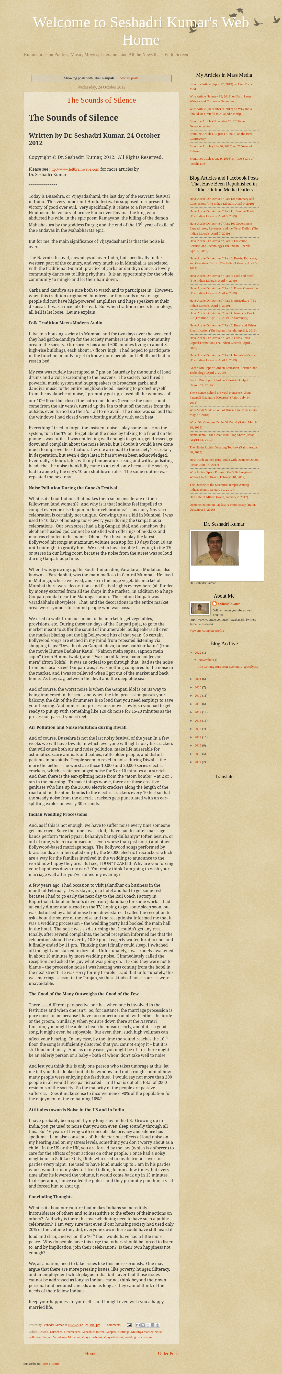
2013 (198, 745)
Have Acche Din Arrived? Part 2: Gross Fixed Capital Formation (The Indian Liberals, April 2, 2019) (221, 343)
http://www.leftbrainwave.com (74, 169)
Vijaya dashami (92, 1337)
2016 (198, 720)
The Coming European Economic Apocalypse (228, 666)
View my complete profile (207, 630)
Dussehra (56, 1332)
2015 (198, 729)
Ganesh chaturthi (93, 1332)
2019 (198, 695)
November (206, 660)
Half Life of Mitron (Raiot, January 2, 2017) (219, 497)
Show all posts (128, 78)
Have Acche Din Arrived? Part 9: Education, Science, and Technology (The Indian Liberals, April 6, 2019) (220, 246)
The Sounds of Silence (101, 100)
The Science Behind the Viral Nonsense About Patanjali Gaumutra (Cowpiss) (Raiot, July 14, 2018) (220, 397)
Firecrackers (72, 1332)
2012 (198, 754)
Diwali (43, 1332)
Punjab (46, 1337)
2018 (198, 704)
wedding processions (138, 1337)
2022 (198, 652)
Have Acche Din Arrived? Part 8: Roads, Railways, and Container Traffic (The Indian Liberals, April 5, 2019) (223, 263)
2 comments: (113, 1325)
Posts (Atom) (50, 1364)
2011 (198, 762)
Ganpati (111, 1332)
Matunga (124, 1332)
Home (90, 1353)
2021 (198, 679)
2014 (198, 737)
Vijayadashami (113, 1337)
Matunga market (142, 1332)
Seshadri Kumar (229, 604)
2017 (198, 712)
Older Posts (168, 1353)
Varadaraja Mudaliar (66, 1337)
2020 (198, 687)
